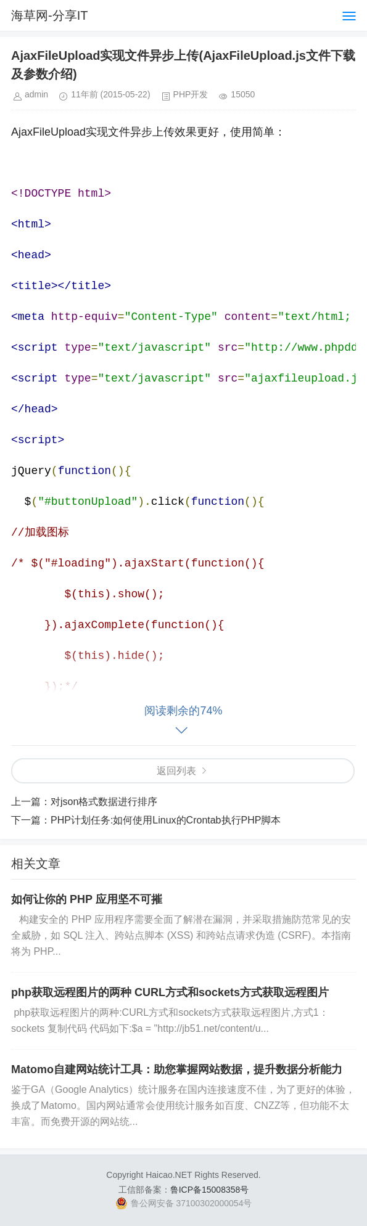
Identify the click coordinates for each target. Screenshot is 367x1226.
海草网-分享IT (49, 15)
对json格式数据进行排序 (104, 801)
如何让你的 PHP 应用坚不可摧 (86, 899)
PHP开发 (190, 94)
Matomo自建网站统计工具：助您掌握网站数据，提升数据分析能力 (176, 1069)
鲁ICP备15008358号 (209, 1190)
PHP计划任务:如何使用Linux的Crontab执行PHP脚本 (166, 820)
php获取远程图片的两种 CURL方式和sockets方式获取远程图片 (170, 992)
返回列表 (176, 771)
